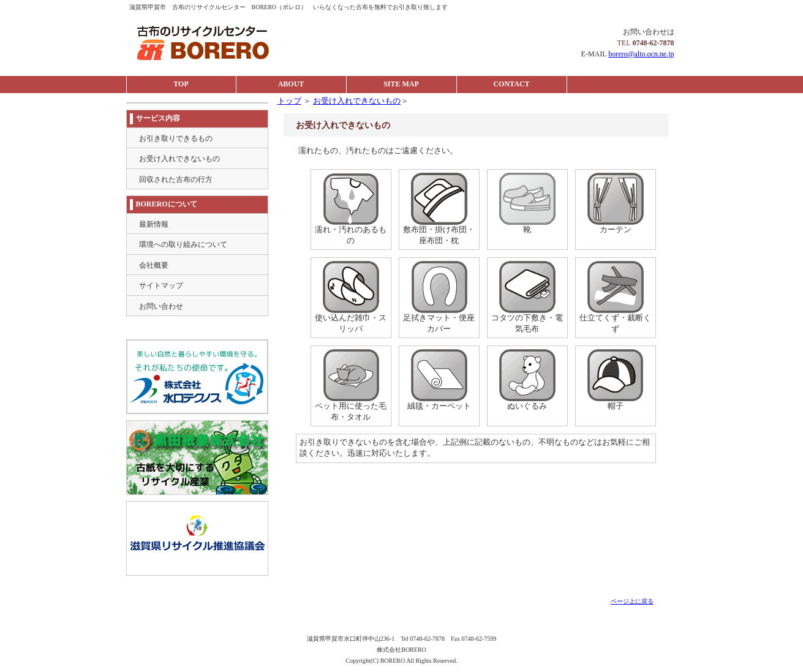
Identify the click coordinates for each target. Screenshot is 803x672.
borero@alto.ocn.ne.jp (641, 54)
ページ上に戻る (632, 601)
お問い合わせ (161, 306)
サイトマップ (161, 285)
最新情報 (153, 224)
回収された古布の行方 (176, 179)
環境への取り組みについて (183, 244)
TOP (180, 84)
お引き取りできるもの (176, 138)
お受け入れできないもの (357, 101)
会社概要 (153, 265)
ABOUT (291, 84)
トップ (289, 101)
